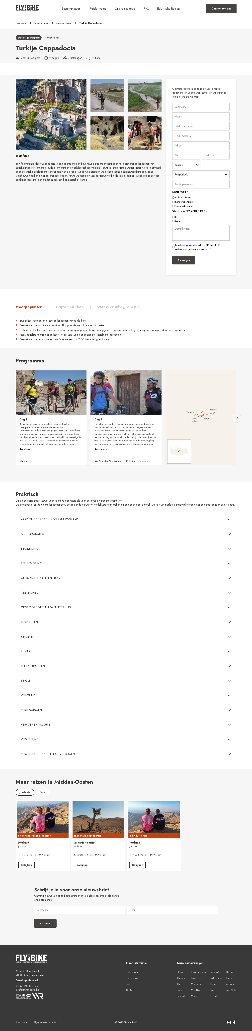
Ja (176, 217)
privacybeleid (193, 245)
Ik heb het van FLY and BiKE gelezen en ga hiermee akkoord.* (197, 247)
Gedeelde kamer (184, 206)
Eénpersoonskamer (185, 202)
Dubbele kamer (183, 197)
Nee (177, 221)
